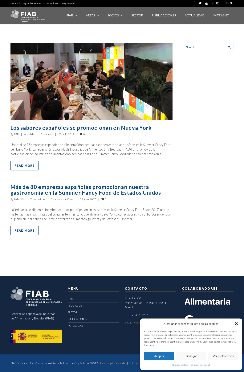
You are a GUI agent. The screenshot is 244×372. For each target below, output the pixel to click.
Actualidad (29, 134)
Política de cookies (179, 364)
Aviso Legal (106, 363)
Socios (113, 15)
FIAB (69, 15)
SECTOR (137, 15)
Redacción (19, 199)
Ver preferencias (223, 356)
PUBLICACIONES (77, 319)
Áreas (90, 15)
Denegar (191, 356)
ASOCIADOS (75, 305)
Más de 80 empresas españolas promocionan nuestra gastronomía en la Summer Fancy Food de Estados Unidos (90, 189)
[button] (236, 324)
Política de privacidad (200, 364)
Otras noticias (37, 199)
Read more (24, 165)
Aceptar (159, 356)
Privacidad (120, 363)
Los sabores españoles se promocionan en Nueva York (85, 127)
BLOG (229, 3)
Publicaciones (164, 15)
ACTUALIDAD (195, 15)
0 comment (47, 134)
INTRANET (221, 15)
